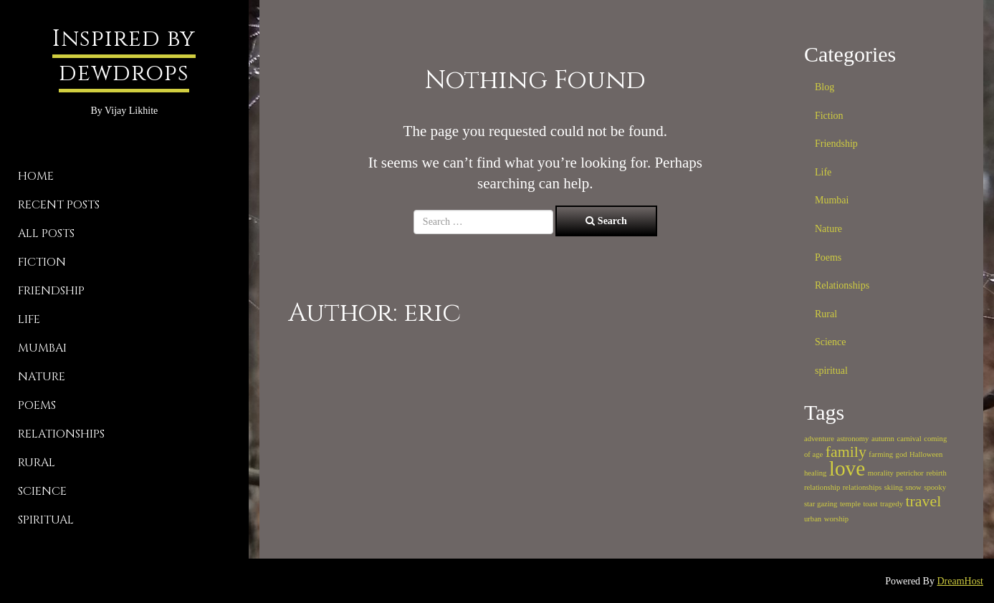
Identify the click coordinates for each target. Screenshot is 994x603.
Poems (37, 405)
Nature (41, 377)
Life (29, 319)
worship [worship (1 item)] (836, 519)
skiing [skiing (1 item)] (893, 487)
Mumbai (42, 348)
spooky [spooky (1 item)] (935, 487)
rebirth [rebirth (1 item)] (936, 473)
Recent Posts (59, 205)
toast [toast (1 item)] (870, 504)
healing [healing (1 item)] (815, 473)
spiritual (46, 520)
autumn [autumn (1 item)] (882, 439)
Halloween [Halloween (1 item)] (925, 454)
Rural (36, 463)
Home (36, 176)
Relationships (61, 434)
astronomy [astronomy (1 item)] (852, 439)
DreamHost (960, 581)
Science (42, 491)
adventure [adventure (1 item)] (819, 439)
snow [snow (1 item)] (913, 487)
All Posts (46, 233)
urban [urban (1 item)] (812, 519)
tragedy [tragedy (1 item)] (891, 504)
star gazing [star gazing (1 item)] (820, 504)
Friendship (51, 291)
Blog (824, 87)
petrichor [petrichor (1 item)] (909, 473)
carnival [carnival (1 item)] (909, 439)
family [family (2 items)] (846, 451)
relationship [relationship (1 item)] (822, 487)
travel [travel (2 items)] (924, 501)
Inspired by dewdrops (124, 56)
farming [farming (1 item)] (881, 454)
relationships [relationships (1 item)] (862, 487)
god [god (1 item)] (901, 454)
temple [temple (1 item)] (850, 504)
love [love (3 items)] (847, 468)
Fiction (42, 262)
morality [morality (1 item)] (881, 473)
